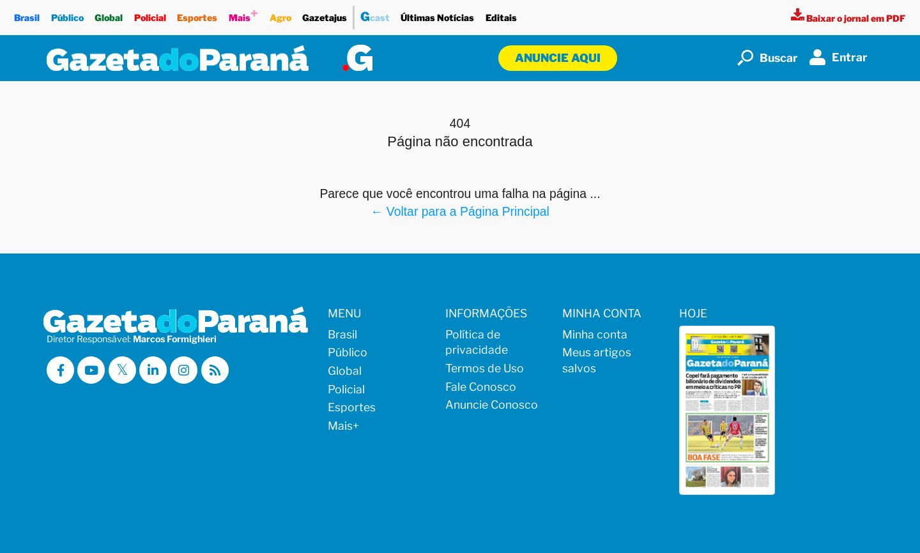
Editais (501, 14)
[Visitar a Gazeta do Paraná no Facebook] (60, 370)
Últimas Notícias (437, 14)
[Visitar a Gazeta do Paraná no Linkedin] (153, 370)
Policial (150, 14)
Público (67, 14)
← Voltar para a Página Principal (460, 211)
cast (375, 15)
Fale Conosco (480, 386)
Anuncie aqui (558, 57)
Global (108, 14)
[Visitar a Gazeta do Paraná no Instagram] (183, 370)
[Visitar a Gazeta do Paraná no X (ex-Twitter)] (122, 370)
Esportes (198, 14)
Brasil (26, 14)
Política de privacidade (476, 342)
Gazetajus (324, 14)
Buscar (767, 58)
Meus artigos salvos (596, 360)
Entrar (838, 57)
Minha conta (594, 334)
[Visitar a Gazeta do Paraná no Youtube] (91, 370)
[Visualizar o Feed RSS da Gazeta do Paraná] (215, 370)
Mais (243, 14)
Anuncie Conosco (491, 404)
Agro (280, 14)
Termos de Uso (484, 368)
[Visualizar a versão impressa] (848, 18)
